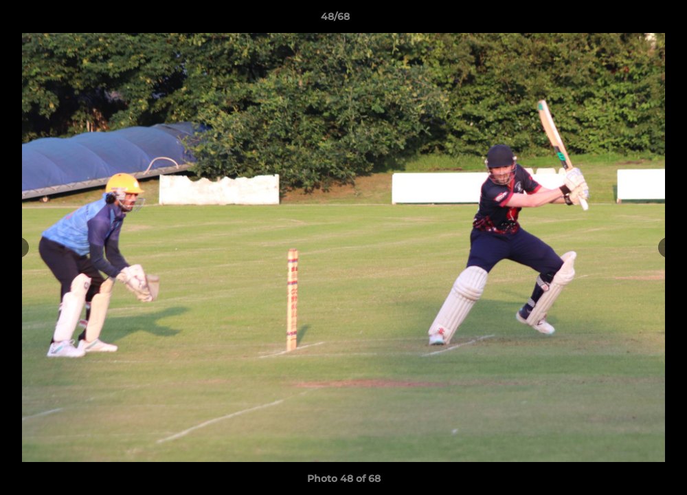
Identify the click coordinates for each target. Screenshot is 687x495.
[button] (629, 20)
